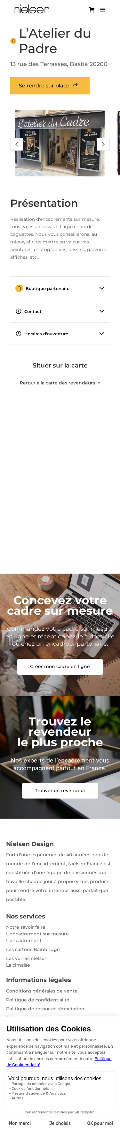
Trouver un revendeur (60, 790)
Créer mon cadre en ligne (60, 666)
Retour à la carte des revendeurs (60, 383)
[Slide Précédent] (16, 144)
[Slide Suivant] (103, 144)
